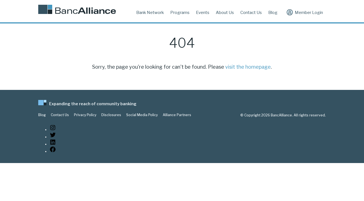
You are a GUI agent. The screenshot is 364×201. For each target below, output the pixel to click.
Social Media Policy (142, 115)
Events (202, 12)
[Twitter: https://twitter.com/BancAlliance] (52, 137)
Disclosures (111, 115)
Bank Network (150, 12)
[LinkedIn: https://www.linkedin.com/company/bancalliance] (52, 144)
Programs (180, 12)
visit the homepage (248, 67)
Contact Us (251, 12)
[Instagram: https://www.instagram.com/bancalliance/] (52, 130)
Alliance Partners (177, 115)
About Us (225, 12)
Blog (272, 12)
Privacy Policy (85, 115)
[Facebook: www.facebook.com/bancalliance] (52, 151)
